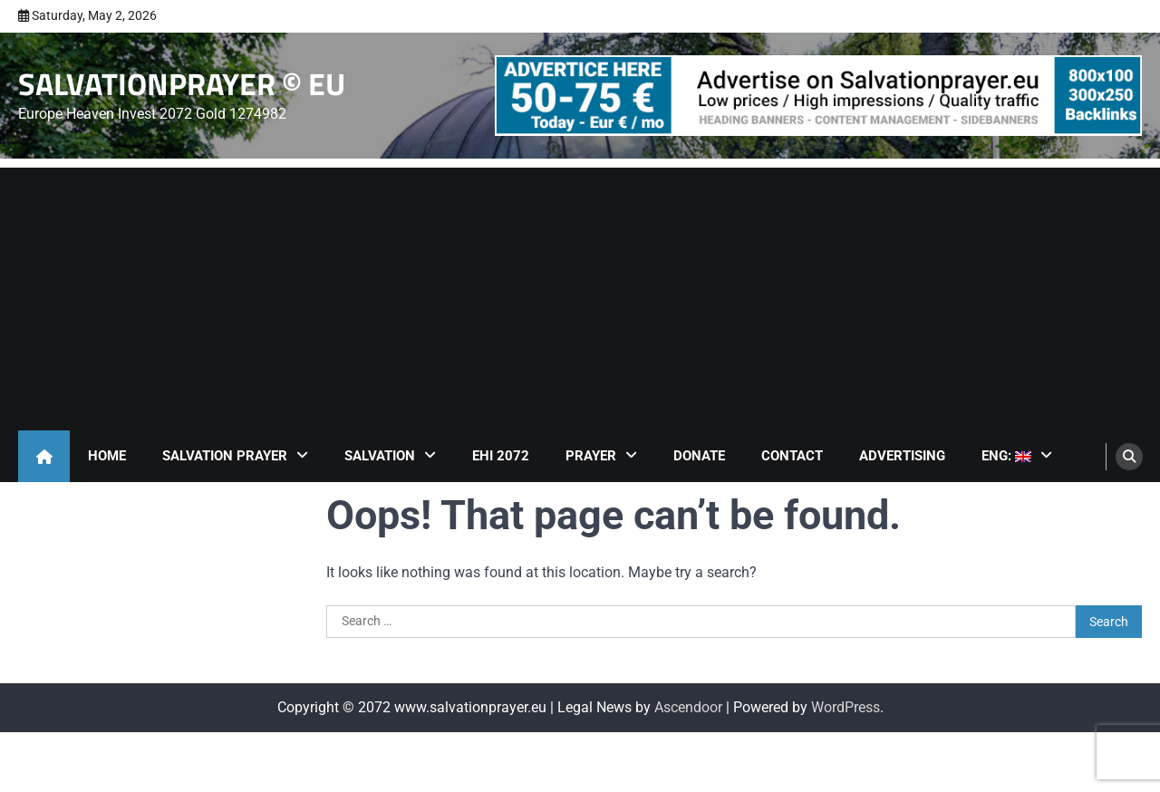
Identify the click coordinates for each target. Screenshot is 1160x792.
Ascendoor (688, 707)
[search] (1129, 456)
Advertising (902, 456)
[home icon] (44, 456)
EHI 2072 (500, 456)
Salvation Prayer (224, 456)
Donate (699, 456)
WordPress (845, 707)
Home (107, 456)
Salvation (379, 456)
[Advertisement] (580, 294)
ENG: (1006, 456)
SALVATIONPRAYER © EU (181, 84)
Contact (792, 456)
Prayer (591, 456)
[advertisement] (818, 95)
